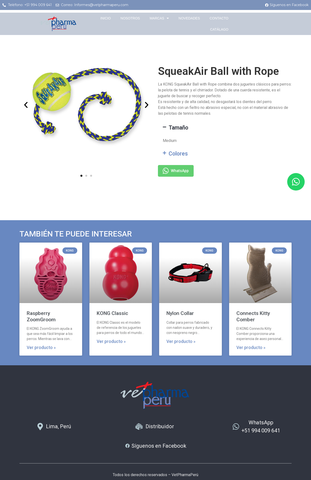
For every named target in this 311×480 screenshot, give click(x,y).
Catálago (219, 29)
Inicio (105, 18)
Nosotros (130, 18)
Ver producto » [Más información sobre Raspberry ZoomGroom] (41, 347)
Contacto (219, 18)
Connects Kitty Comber (253, 316)
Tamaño (178, 127)
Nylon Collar (180, 313)
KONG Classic (112, 313)
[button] (26, 105)
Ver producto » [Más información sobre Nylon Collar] (181, 341)
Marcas (159, 18)
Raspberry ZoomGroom (41, 316)
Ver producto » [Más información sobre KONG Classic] (111, 341)
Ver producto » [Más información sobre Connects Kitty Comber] (251, 347)
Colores (178, 153)
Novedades (189, 18)
